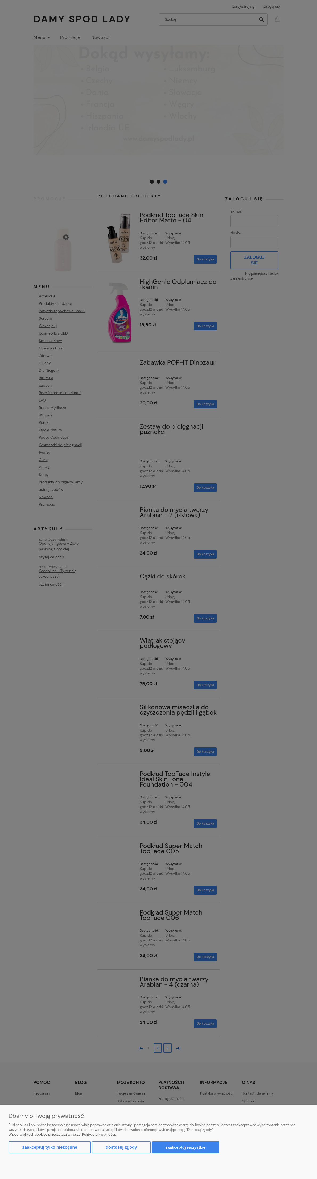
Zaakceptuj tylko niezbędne (49, 1147)
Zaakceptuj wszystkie (185, 1147)
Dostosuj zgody (121, 1147)
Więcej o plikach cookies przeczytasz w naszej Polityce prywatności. (62, 1134)
